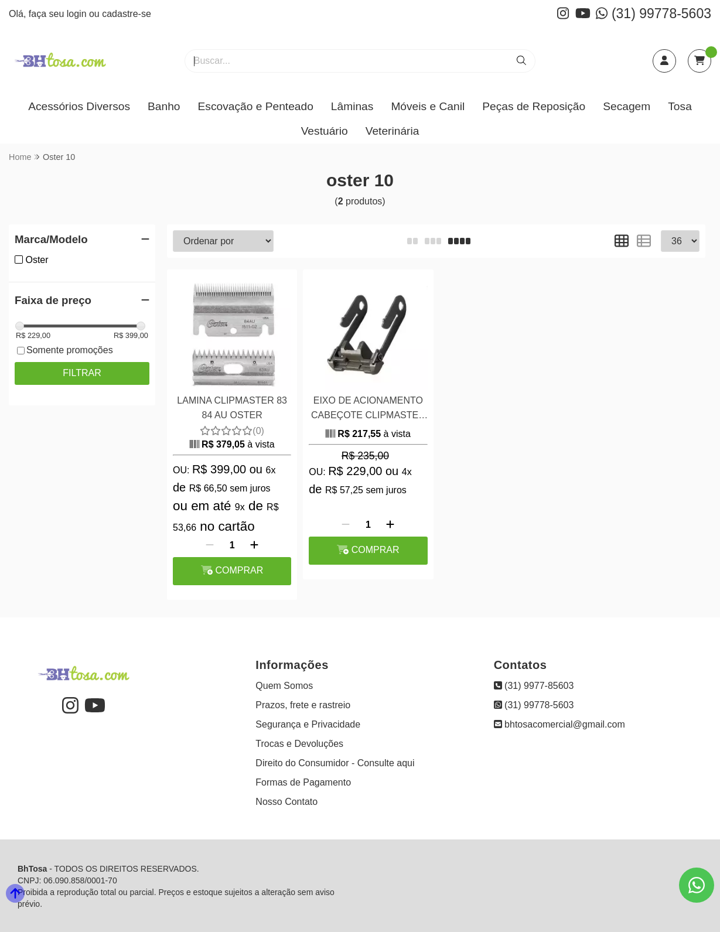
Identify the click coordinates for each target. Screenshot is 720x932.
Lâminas (352, 106)
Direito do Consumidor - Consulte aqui (334, 763)
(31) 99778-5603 (653, 13)
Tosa (680, 106)
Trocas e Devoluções (299, 744)
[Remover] (209, 545)
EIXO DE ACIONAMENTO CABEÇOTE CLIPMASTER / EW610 (368, 409)
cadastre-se (126, 14)
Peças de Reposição (533, 106)
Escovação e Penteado (255, 106)
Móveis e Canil (428, 106)
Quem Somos (284, 686)
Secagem (626, 106)
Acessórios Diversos (79, 106)
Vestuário (324, 131)
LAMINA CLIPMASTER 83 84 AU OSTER (232, 407)
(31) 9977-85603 (534, 686)
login (78, 14)
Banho (164, 106)
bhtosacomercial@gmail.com (559, 724)
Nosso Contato (286, 802)
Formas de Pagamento (303, 782)
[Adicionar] (254, 545)
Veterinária (392, 131)
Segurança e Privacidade (307, 724)
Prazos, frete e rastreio (302, 705)
